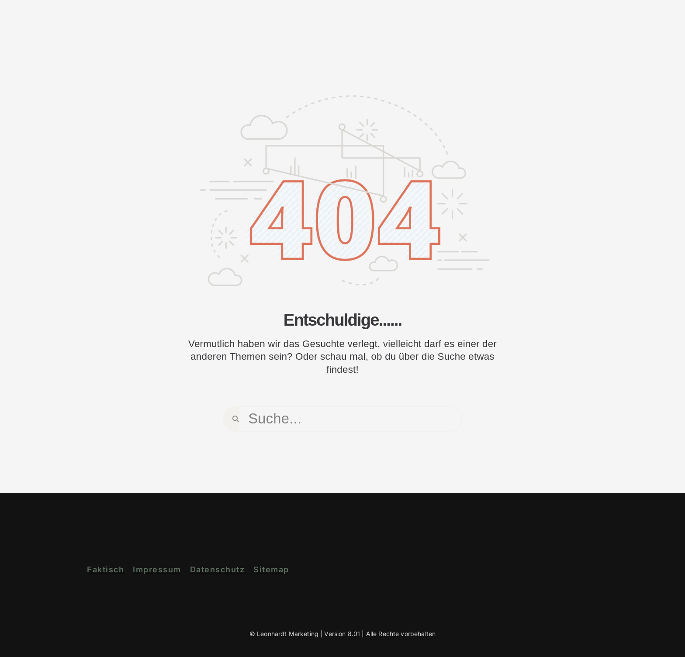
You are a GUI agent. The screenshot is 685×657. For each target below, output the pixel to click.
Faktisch (105, 569)
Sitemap (271, 569)
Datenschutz (217, 569)
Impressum (157, 569)
